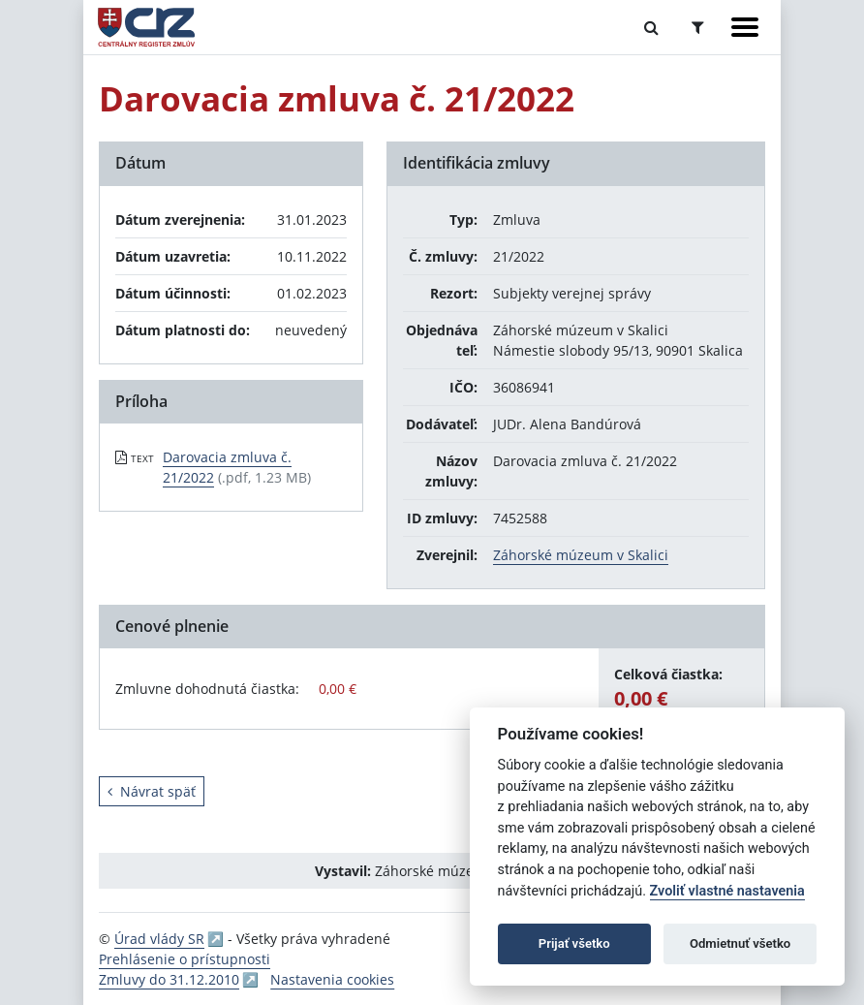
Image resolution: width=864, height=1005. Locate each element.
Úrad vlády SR (159, 938)
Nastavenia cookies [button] (332, 979)
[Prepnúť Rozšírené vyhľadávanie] (698, 27)
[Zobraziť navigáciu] (745, 27)
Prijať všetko (574, 943)
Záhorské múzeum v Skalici (580, 555)
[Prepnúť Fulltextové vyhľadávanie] (651, 27)
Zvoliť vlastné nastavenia (727, 891)
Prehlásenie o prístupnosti (184, 959)
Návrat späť (152, 791)
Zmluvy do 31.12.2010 (169, 979)
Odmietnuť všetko (740, 943)
